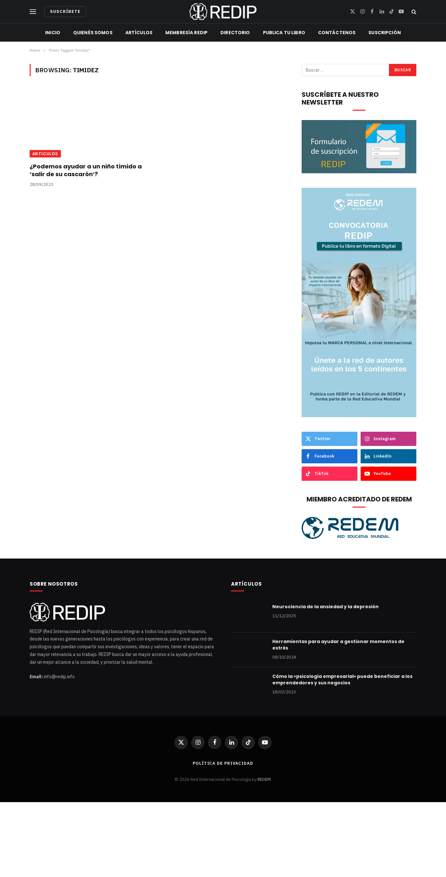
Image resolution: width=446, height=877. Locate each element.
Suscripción (384, 32)
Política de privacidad (223, 763)
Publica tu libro (284, 32)
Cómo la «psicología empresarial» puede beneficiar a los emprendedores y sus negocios (342, 679)
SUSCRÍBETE (65, 11)
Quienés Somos (92, 32)
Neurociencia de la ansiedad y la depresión (325, 606)
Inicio (52, 32)
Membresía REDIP (186, 32)
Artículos (138, 32)
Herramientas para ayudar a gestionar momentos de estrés (338, 644)
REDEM (264, 779)
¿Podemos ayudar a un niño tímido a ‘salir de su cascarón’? (86, 170)
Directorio (235, 32)
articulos (45, 154)
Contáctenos (337, 32)
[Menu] (33, 12)
